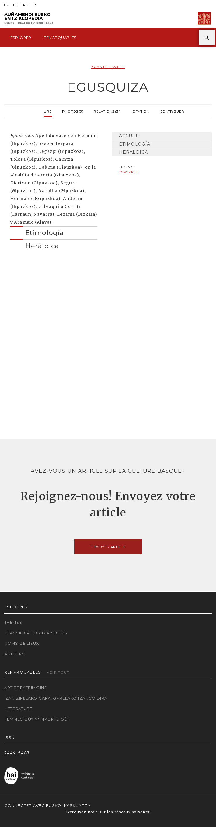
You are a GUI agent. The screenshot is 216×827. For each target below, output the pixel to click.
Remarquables (60, 37)
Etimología (134, 144)
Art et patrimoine (25, 687)
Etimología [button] (44, 232)
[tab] (54, 231)
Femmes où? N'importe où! (36, 719)
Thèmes (13, 622)
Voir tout (58, 672)
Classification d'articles (35, 632)
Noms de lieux (21, 643)
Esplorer (20, 37)
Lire (48, 110)
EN (35, 5)
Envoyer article (108, 546)
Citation (140, 110)
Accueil (129, 136)
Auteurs (14, 653)
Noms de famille (108, 67)
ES (6, 5)
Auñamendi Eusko (28, 18)
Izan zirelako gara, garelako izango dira (55, 698)
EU (15, 5)
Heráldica (133, 152)
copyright (129, 172)
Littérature (18, 708)
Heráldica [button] (42, 246)
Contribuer (172, 110)
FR (25, 5)
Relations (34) (108, 110)
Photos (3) (72, 110)
